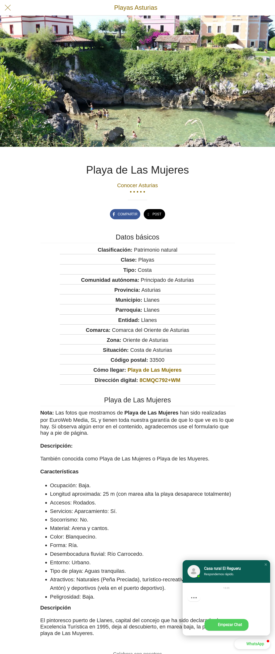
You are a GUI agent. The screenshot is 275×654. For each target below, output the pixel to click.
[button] (265, 564)
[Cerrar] (8, 8)
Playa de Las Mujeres (155, 370)
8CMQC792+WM (160, 380)
